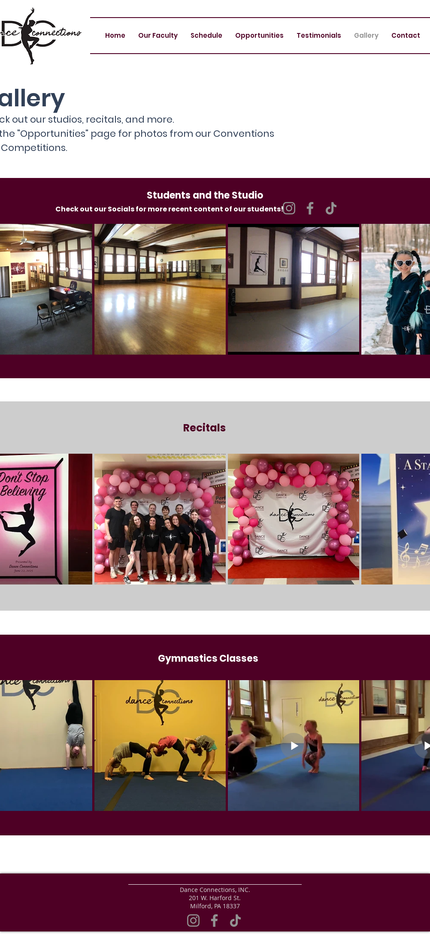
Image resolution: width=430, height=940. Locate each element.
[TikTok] (331, 208)
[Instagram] (193, 920)
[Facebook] (310, 208)
